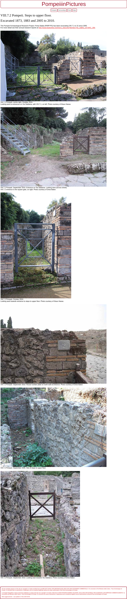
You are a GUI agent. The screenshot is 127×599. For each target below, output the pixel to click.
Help (74, 10)
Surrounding (62, 10)
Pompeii (54, 10)
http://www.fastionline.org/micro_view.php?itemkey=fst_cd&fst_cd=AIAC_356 (67, 28)
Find (69, 10)
